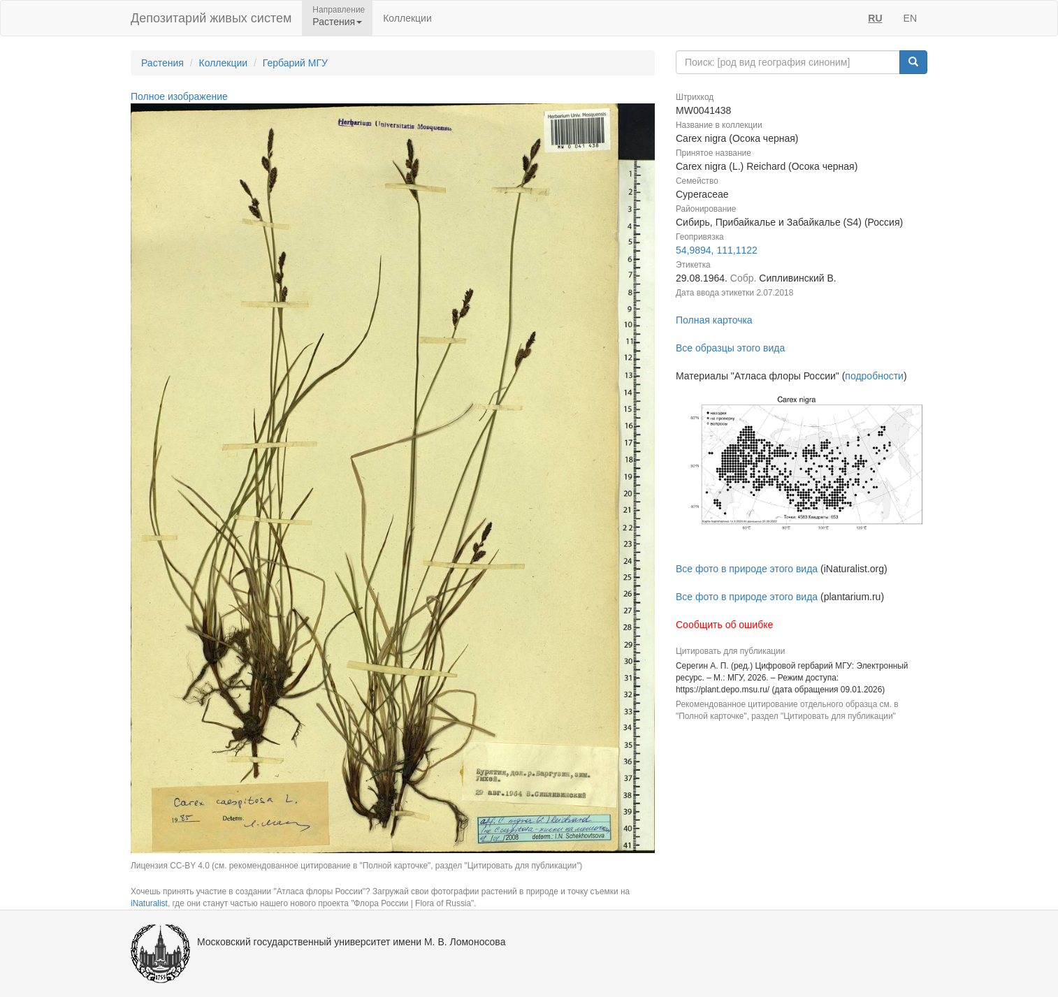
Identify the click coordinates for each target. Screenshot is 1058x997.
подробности (874, 375)
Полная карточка (714, 320)
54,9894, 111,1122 (717, 250)
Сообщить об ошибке (724, 624)
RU (875, 18)
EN (910, 18)
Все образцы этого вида (730, 348)
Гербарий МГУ (295, 62)
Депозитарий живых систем (211, 18)
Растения (162, 62)
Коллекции (407, 18)
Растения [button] (337, 21)
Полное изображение (179, 96)
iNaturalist (149, 903)
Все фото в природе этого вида (747, 568)
